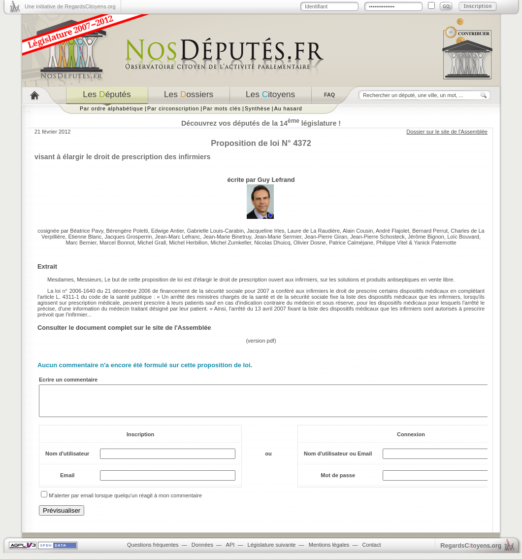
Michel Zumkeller (231, 242)
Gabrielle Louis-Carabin (215, 231)
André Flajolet (392, 231)
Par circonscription (173, 108)
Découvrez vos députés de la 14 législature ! (261, 123)
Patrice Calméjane (351, 242)
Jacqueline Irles (265, 231)
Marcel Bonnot (116, 242)
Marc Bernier (80, 242)
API (230, 551)
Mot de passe (338, 481)
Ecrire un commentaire (68, 380)
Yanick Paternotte (435, 242)
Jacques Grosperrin (128, 237)
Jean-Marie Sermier (277, 237)
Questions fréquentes (153, 551)
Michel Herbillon (188, 242)
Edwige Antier (167, 231)
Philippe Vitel (391, 242)
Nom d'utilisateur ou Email (338, 459)
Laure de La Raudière (314, 231)
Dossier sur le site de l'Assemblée (447, 132)
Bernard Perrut (430, 231)
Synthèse (257, 108)
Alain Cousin (358, 231)
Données (202, 551)
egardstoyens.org (470, 551)
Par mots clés (222, 108)
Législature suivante (272, 551)
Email (67, 481)
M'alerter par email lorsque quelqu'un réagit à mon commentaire (125, 501)
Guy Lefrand (276, 179)
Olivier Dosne (310, 242)
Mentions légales (329, 551)
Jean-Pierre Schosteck (377, 237)
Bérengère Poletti (127, 231)
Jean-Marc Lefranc (177, 237)
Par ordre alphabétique (111, 108)
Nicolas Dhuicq (272, 242)
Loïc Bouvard (463, 237)
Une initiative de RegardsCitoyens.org (70, 6)
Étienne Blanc (84, 237)
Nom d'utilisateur (67, 459)
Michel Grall (151, 242)
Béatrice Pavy (86, 231)
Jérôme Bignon (426, 237)
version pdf (261, 341)
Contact (371, 551)
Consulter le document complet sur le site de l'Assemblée (124, 327)
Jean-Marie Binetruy (227, 237)
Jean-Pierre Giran (325, 237)
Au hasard (288, 108)
